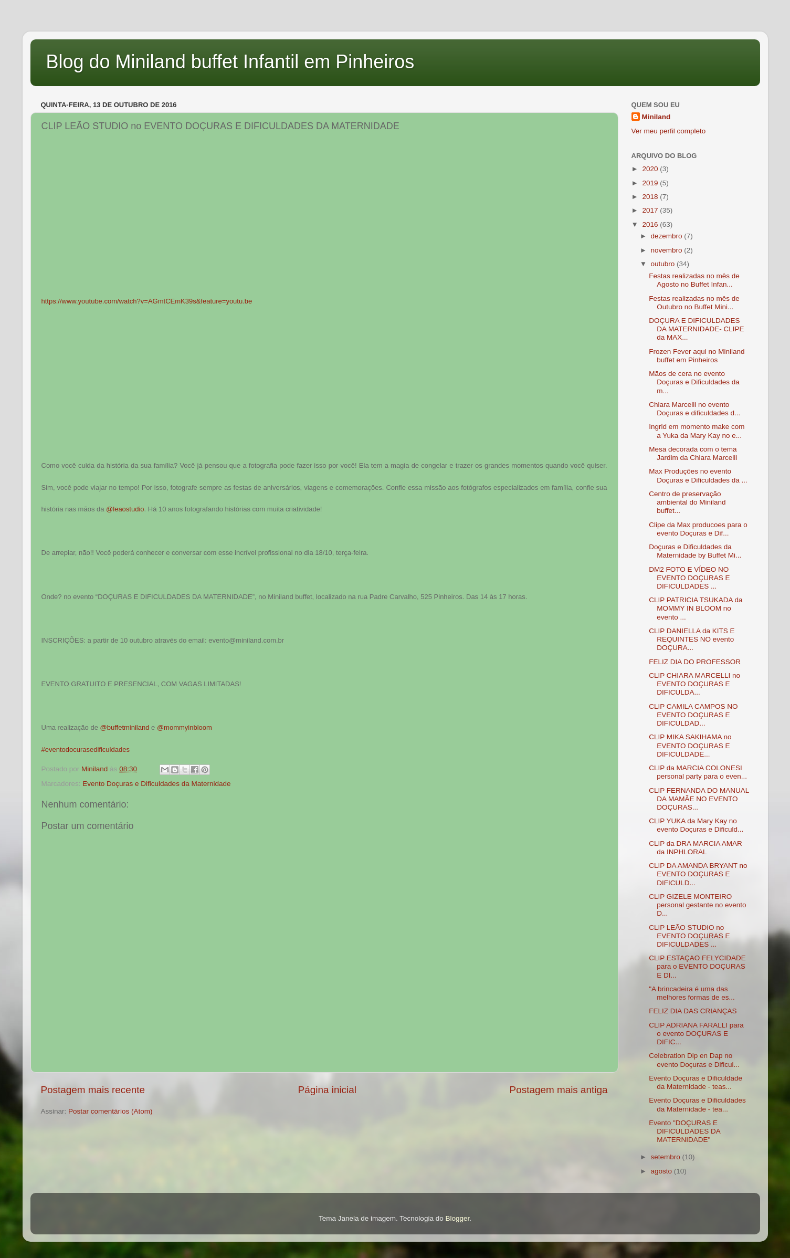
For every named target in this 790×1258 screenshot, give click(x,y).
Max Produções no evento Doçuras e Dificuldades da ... (698, 475)
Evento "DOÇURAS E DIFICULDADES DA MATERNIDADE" (684, 1131)
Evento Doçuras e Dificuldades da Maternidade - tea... (697, 1104)
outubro (664, 264)
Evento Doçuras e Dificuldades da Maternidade (156, 784)
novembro (667, 250)
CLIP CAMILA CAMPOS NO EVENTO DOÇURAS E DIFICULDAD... (693, 715)
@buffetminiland (125, 727)
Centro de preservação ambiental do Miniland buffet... (687, 502)
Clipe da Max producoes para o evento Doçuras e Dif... (698, 529)
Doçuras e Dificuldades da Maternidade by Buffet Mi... (695, 551)
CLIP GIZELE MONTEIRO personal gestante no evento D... (697, 905)
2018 (651, 197)
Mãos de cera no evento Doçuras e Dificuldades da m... (694, 382)
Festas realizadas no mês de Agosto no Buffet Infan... (694, 280)
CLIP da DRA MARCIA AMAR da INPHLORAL (695, 848)
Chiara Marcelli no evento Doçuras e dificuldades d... (694, 409)
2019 (651, 183)
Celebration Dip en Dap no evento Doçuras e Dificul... (694, 1060)
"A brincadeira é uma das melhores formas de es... (692, 993)
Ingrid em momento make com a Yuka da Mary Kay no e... (696, 431)
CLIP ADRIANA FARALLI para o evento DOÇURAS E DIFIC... (696, 1033)
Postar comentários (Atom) (110, 1111)
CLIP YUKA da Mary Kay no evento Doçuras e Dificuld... (696, 825)
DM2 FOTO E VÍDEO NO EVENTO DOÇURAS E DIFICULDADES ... (689, 577)
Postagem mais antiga (559, 1089)
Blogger (457, 1218)
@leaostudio (125, 509)
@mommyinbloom (184, 727)
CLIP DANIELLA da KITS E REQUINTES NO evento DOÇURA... (691, 639)
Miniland (656, 117)
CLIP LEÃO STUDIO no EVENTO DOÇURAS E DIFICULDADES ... (689, 936)
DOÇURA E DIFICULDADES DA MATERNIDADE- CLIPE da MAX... (696, 329)
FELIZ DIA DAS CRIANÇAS (692, 1011)
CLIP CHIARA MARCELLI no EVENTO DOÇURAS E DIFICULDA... (694, 684)
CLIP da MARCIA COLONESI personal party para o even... (698, 772)
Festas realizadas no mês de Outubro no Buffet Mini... (694, 303)
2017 (651, 210)
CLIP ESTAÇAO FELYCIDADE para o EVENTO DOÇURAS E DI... (697, 966)
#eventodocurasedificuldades (85, 749)
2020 (651, 169)
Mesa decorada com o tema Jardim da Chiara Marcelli (693, 453)
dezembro (667, 236)
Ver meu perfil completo (668, 131)
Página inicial (327, 1089)
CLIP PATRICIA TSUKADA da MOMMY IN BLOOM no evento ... (695, 608)
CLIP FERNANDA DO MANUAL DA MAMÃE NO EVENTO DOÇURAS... (699, 799)
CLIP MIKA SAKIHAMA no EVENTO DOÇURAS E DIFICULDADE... (690, 745)
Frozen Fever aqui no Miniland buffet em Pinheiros (696, 356)
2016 (651, 224)
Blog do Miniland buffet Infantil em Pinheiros (230, 61)
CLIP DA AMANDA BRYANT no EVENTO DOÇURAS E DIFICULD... (698, 874)
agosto (662, 1171)
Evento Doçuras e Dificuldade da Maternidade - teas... (695, 1082)
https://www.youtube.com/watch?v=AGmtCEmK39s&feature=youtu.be (146, 301)
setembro (666, 1157)
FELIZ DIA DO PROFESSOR (695, 662)
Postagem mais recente (93, 1089)
